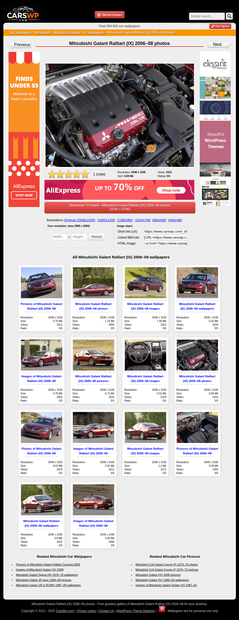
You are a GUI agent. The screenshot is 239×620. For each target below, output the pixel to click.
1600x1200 (106, 220)
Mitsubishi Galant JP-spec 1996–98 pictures (44, 579)
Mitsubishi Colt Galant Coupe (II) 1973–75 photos (167, 564)
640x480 (175, 220)
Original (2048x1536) (79, 220)
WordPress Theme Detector (136, 611)
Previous (22, 44)
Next (217, 44)
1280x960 (125, 220)
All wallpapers (93, 32)
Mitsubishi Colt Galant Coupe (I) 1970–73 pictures (167, 569)
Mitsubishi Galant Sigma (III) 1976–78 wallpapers (47, 574)
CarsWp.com (65, 611)
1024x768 (143, 220)
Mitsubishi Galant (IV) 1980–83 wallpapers (162, 579)
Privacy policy (86, 611)
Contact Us (106, 611)
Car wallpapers (21, 32)
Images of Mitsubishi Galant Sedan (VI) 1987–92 (166, 585)
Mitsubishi (43, 32)
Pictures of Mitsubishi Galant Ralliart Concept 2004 (48, 564)
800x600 (159, 220)
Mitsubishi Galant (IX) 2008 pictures (158, 574)
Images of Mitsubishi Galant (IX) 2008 (40, 569)
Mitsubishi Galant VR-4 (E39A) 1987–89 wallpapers (48, 585)
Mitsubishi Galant (66, 32)
